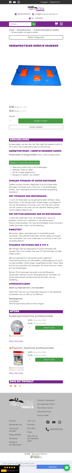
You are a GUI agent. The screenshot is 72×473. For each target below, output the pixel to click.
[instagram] (18, 2)
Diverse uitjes (43, 430)
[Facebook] (48, 436)
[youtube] (14, 2)
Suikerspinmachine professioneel (31, 330)
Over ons (31, 435)
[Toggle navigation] (61, 24)
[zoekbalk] (20, 24)
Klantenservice (15, 439)
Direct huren (40, 125)
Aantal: (12, 121)
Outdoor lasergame (45, 415)
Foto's (29, 447)
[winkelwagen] (56, 24)
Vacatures (13, 453)
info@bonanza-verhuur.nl (44, 14)
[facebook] (10, 2)
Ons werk (31, 443)
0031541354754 (22, 14)
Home (11, 30)
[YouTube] (54, 436)
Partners (31, 439)
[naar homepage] (36, 8)
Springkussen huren (46, 419)
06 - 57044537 (36, 18)
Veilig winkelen (15, 449)
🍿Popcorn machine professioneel (31, 362)
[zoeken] (33, 24)
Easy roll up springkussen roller (33, 453)
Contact (12, 435)
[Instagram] (60, 436)
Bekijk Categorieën (36, 37)
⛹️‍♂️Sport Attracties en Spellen (46, 30)
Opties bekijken (36, 132)
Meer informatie (16, 355)
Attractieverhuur (24, 30)
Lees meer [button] (23, 470)
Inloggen (44, 2)
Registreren (55, 2)
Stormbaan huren (45, 422)
